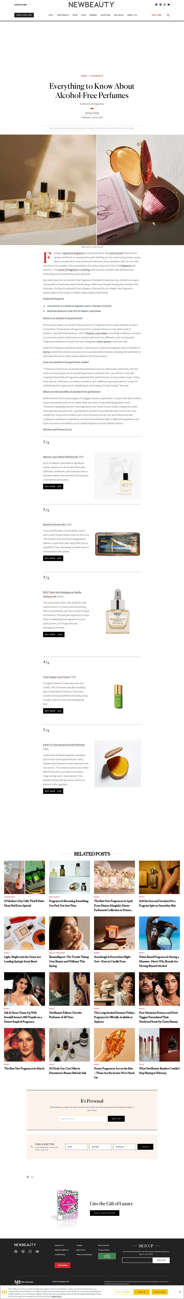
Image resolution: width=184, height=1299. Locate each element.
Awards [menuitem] (93, 15)
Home (84, 76)
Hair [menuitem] (83, 15)
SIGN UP (116, 1119)
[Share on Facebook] (28, 1177)
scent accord (116, 253)
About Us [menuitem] (132, 15)
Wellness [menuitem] (119, 15)
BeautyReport (57, 953)
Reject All (141, 1292)
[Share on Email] (32, 1177)
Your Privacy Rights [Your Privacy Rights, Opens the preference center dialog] (123, 1292)
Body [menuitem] (75, 15)
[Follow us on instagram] (165, 5)
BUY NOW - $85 (53, 558)
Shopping (9, 897)
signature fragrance (73, 253)
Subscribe (20, 4)
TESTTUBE (156, 15)
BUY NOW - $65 (53, 486)
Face (51, 1064)
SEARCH (145, 1147)
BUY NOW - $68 (53, 711)
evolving (85, 269)
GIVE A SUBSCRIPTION (104, 1213)
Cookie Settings (107, 1256)
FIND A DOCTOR (24, 15)
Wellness (54, 897)
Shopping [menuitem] (106, 15)
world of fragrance (68, 269)
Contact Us (59, 1245)
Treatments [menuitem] (63, 15)
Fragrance (96, 76)
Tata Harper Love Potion (56, 676)
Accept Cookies (160, 1292)
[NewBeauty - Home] (92, 4)
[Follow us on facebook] (156, 5)
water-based (103, 341)
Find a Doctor (103, 1245)
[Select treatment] (124, 1147)
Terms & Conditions (84, 1254)
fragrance (126, 265)
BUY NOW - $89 (53, 791)
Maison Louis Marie (96, 333)
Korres (46, 351)
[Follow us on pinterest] (160, 5)
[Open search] (168, 15)
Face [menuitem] (51, 15)
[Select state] (76, 1147)
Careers (79, 1245)
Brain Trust (80, 1250)
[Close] (180, 1292)
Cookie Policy (60, 1254)
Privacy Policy (103, 1250)
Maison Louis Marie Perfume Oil (60, 456)
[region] (92, 1292)
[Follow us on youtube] (169, 5)
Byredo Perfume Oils (54, 524)
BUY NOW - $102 (54, 634)
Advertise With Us (62, 1250)
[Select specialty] (100, 1147)
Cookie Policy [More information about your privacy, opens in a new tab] (56, 1296)
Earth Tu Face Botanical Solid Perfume (64, 744)
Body (97, 897)
